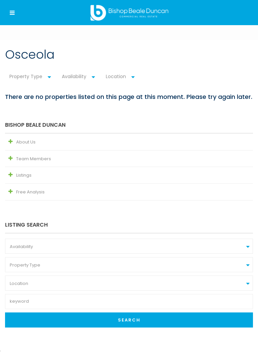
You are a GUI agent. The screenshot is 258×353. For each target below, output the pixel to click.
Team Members (33, 159)
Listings (24, 175)
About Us (26, 142)
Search (129, 320)
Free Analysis (30, 192)
